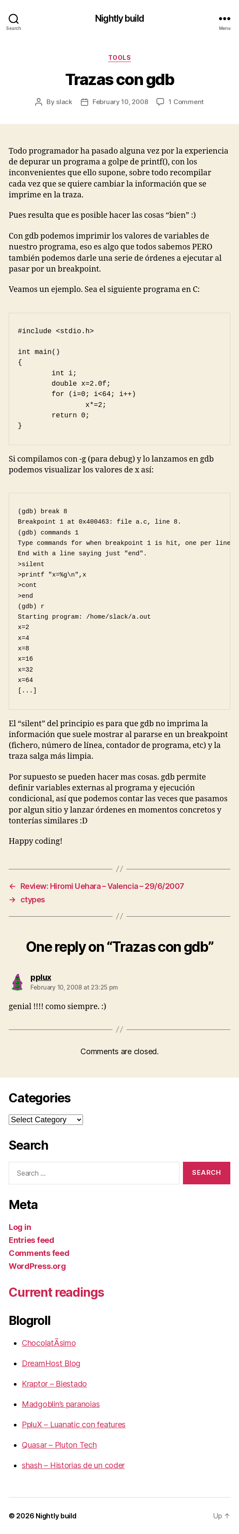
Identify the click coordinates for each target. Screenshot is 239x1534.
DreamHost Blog (51, 1363)
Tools (119, 57)
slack (64, 102)
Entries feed (31, 1240)
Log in (20, 1227)
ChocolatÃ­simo (49, 1342)
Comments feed (39, 1253)
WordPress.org (37, 1266)
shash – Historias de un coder (73, 1465)
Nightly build (119, 18)
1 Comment (186, 102)
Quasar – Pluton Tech (59, 1444)
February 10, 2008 (120, 102)
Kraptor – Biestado (54, 1383)
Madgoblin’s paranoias (61, 1404)
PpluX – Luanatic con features (74, 1424)
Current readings (56, 1292)
